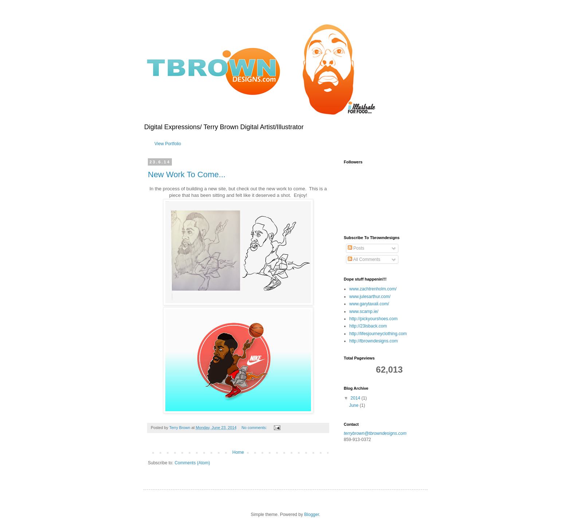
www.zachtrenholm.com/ (373, 288)
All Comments (364, 259)
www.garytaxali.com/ (369, 303)
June (354, 405)
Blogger (311, 514)
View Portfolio (167, 143)
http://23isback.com (368, 326)
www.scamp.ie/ (363, 311)
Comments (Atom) (192, 462)
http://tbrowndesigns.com (373, 341)
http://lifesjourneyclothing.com (378, 333)
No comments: (254, 427)
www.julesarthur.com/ (369, 296)
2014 (356, 398)
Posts (356, 248)
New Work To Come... (186, 174)
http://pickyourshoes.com (373, 318)
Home (238, 452)
